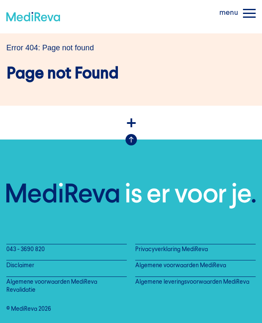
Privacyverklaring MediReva (171, 249)
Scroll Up (131, 139)
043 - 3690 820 (25, 249)
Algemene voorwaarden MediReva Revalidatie (51, 286)
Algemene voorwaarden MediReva (180, 265)
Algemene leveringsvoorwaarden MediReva (192, 282)
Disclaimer (20, 265)
